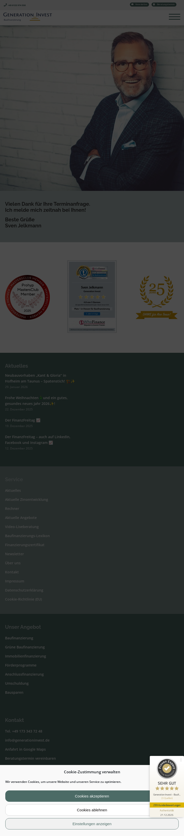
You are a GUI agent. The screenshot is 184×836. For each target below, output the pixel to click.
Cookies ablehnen (92, 810)
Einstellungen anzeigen (92, 824)
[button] (176, 771)
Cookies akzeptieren (92, 796)
